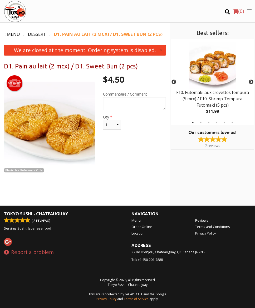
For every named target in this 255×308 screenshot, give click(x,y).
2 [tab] (200, 122)
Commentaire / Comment (134, 101)
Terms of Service (136, 299)
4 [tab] (216, 122)
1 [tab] (192, 122)
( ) (238, 11)
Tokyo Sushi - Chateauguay (36, 214)
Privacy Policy (205, 233)
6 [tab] (232, 122)
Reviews (201, 220)
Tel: (147, 259)
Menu (136, 220)
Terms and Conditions (212, 226)
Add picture (14, 83)
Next (251, 82)
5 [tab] (224, 122)
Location (138, 233)
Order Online (141, 226)
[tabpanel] (212, 82)
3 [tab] (208, 122)
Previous (173, 82)
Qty (112, 122)
